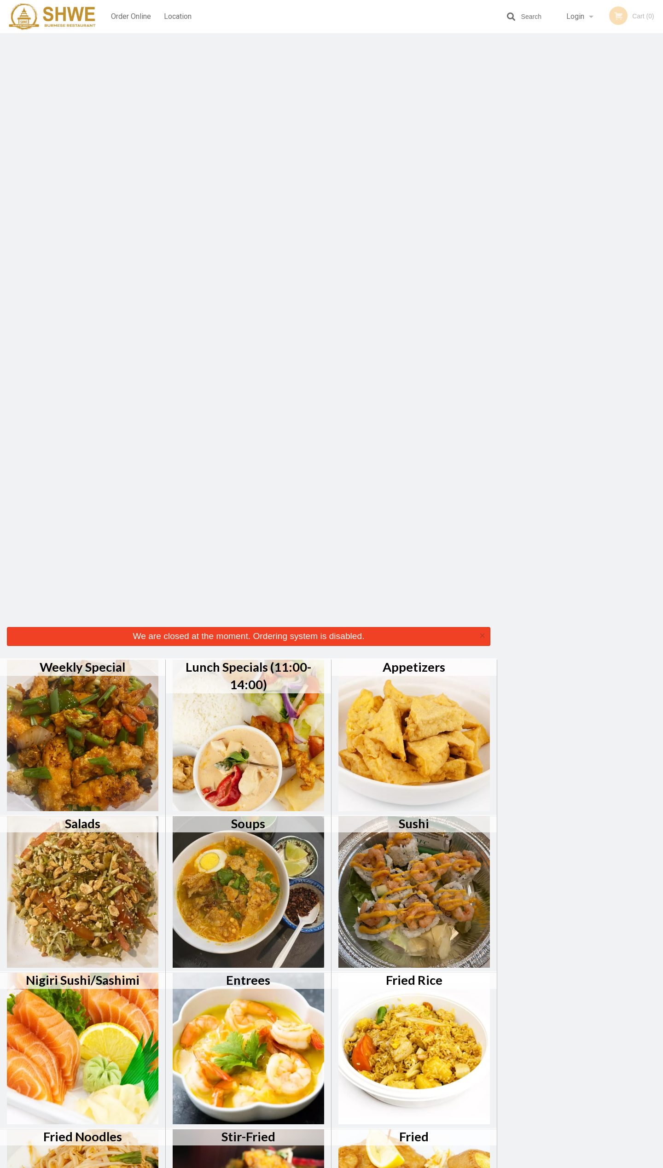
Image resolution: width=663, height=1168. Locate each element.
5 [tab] (600, 185)
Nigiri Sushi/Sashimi (83, 393)
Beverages (83, 862)
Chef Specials (82, 706)
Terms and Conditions (405, 1067)
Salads (82, 236)
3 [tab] (573, 185)
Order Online (131, 16)
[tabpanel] (580, 126)
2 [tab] (559, 185)
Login (575, 16)
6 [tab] (614, 185)
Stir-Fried (248, 549)
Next (656, 126)
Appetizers (414, 79)
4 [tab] (587, 185)
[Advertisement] (557, 334)
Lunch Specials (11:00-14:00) (248, 88)
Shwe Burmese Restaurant (164, 1033)
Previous (504, 126)
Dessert (414, 706)
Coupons (388, 1044)
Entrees (248, 393)
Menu (307, 1044)
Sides (248, 706)
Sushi (414, 236)
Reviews (388, 1056)
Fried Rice (414, 393)
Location (178, 16)
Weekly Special (82, 79)
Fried (414, 549)
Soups (248, 236)
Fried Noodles (82, 549)
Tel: (481, 1067)
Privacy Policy (395, 1078)
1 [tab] (545, 185)
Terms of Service (346, 1161)
